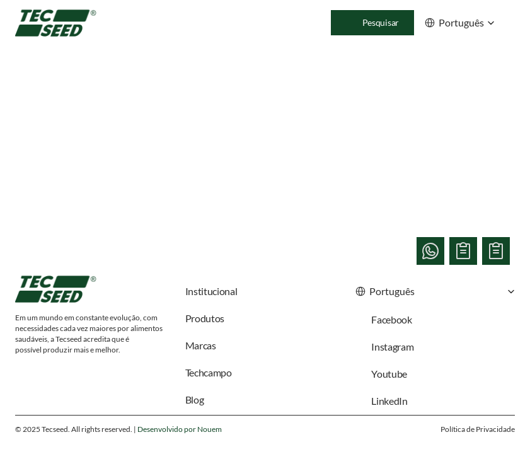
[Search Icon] (372, 22)
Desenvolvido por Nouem (179, 429)
